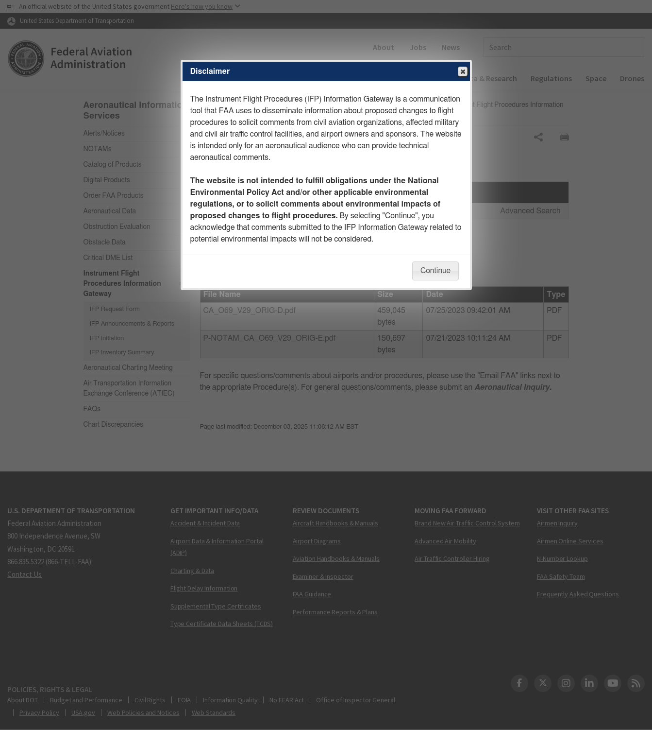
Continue (435, 271)
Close (462, 72)
